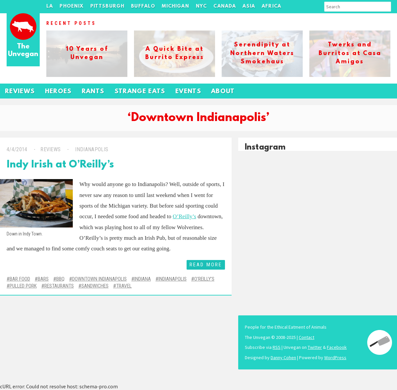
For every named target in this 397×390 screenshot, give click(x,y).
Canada (224, 6)
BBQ (60, 279)
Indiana (142, 279)
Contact (306, 337)
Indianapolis (91, 149)
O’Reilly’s (184, 216)
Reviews (20, 91)
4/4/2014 (17, 149)
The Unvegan (23, 50)
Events (188, 91)
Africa (271, 6)
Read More (206, 265)
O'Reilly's (204, 279)
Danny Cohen (283, 357)
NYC (201, 6)
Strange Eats (139, 91)
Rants (93, 91)
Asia (249, 6)
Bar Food (20, 279)
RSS (277, 347)
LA (49, 6)
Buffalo (143, 6)
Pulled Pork (23, 286)
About (223, 91)
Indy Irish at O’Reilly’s (60, 165)
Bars (43, 279)
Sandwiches (95, 286)
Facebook (337, 347)
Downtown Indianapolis (99, 279)
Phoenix (71, 6)
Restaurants (59, 286)
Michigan (175, 6)
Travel (124, 286)
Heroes (58, 91)
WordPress (335, 357)
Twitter (315, 347)
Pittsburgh (107, 6)
